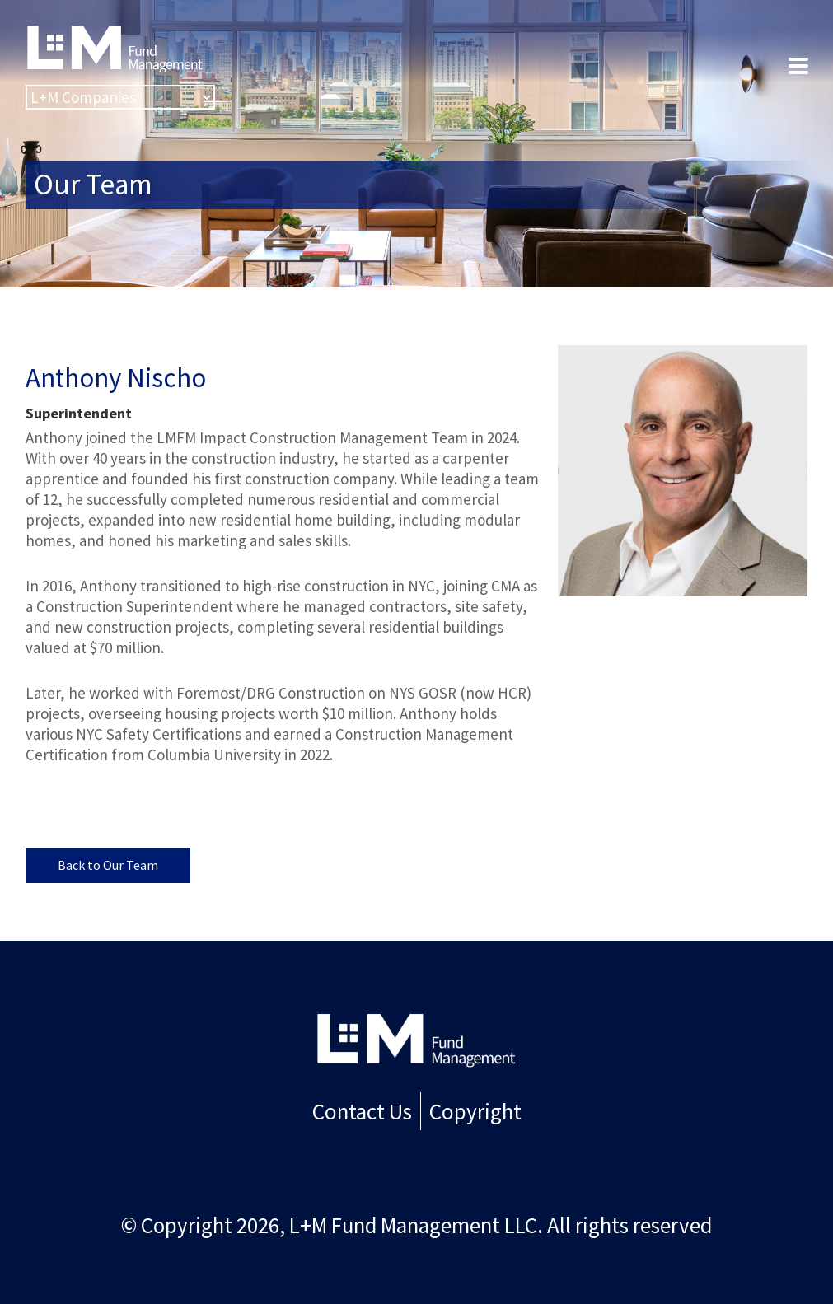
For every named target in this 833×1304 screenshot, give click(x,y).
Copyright (472, 1109)
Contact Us (364, 1109)
